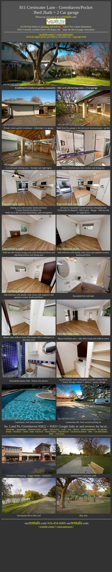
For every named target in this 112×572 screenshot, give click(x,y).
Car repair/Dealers (100, 431)
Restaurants (10, 429)
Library (25, 431)
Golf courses (60, 433)
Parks (32, 431)
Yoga (69, 429)
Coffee (45, 429)
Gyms (63, 429)
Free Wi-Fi (39, 431)
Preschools (17, 431)
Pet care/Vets (102, 429)
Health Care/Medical (88, 429)
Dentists (76, 429)
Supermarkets (21, 429)
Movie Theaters (50, 431)
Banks (51, 433)
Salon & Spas (54, 429)
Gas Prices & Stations (78, 431)
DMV (90, 431)
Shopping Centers (34, 429)
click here (44, 27)
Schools (8, 431)
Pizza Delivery (63, 431)
